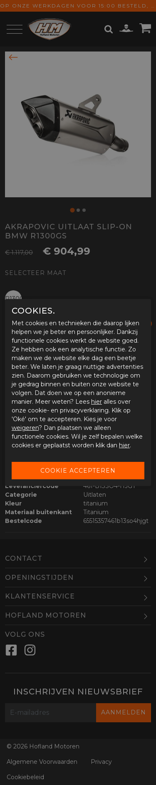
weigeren (25, 428)
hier (96, 401)
